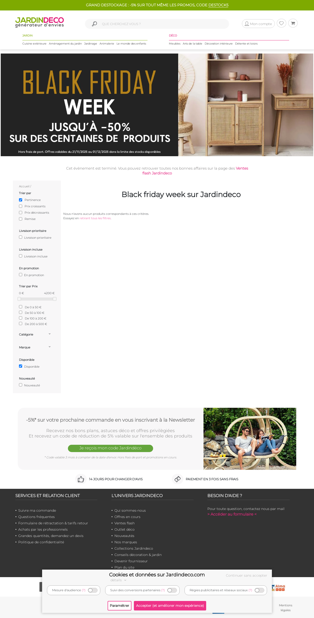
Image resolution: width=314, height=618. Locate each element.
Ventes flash (124, 523)
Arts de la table (192, 43)
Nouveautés (124, 536)
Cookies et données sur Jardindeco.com (157, 575)
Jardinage (90, 43)
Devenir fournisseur (131, 561)
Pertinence (33, 200)
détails (119, 580)
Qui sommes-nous (130, 510)
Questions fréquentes (36, 517)
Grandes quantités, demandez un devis (50, 536)
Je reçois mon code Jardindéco (110, 447)
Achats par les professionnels (43, 529)
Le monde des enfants (131, 43)
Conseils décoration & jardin (138, 555)
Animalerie (107, 43)
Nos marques (125, 542)
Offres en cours (127, 517)
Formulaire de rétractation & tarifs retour (53, 523)
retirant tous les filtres (95, 218)
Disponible (29, 366)
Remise (30, 219)
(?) (83, 590)
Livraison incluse (33, 256)
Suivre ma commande (37, 510)
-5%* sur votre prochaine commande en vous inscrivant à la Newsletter (110, 420)
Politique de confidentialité (41, 542)
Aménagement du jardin (65, 43)
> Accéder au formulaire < (232, 514)
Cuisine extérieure (34, 43)
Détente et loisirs (246, 43)
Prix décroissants (37, 212)
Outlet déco (124, 529)
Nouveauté (29, 385)
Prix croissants (35, 206)
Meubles (174, 43)
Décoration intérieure (219, 43)
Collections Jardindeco (133, 548)
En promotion (31, 275)
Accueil (24, 186)
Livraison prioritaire (35, 237)
